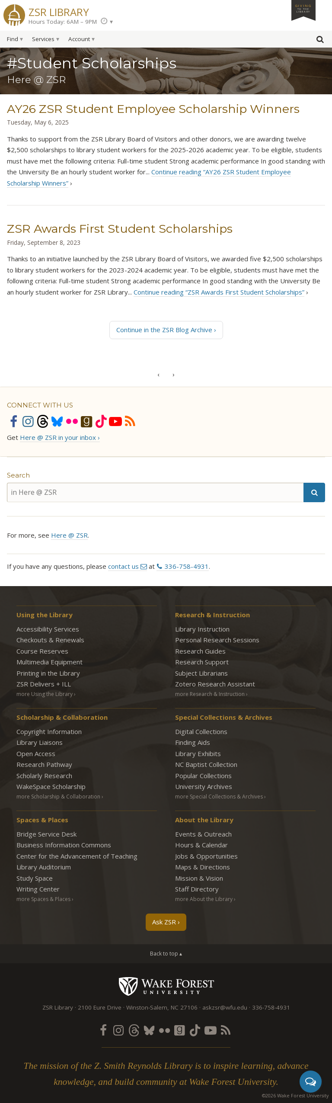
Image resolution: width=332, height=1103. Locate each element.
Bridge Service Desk (46, 834)
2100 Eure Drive (99, 1007)
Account (79, 39)
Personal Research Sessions (217, 639)
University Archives (203, 786)
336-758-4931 (187, 566)
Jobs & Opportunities (206, 856)
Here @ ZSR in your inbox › (60, 437)
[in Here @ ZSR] (155, 492)
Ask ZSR (164, 921)
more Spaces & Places (43, 899)
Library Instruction (202, 629)
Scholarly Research (44, 775)
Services (43, 39)
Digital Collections (201, 731)
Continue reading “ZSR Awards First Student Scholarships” (219, 292)
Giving (303, 8)
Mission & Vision (199, 878)
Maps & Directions (202, 867)
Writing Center (38, 889)
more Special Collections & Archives (219, 796)
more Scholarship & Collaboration (58, 796)
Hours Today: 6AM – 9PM (63, 22)
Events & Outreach (203, 834)
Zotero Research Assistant (215, 684)
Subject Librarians (201, 673)
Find (12, 39)
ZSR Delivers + (43, 684)
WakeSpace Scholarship (51, 786)
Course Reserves (42, 651)
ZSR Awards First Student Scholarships (120, 228)
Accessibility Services (47, 629)
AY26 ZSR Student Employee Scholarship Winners (153, 109)
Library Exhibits (198, 753)
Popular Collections (203, 775)
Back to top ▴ (166, 953)
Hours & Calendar (201, 844)
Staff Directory (197, 889)
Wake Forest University (166, 986)
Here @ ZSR (69, 535)
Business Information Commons (63, 844)
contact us (123, 566)
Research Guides (200, 651)
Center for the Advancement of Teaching (76, 856)
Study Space (34, 878)
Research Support (202, 661)
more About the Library (204, 899)
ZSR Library (59, 11)
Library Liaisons (39, 742)
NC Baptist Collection (206, 764)
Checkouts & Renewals (50, 639)
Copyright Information (49, 731)
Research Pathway (44, 764)
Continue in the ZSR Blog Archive (164, 329)
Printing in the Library (48, 673)
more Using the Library (44, 694)
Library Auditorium (43, 867)
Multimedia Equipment (49, 661)
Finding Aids (192, 742)
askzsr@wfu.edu (224, 1007)
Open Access (35, 753)
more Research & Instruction (210, 694)
